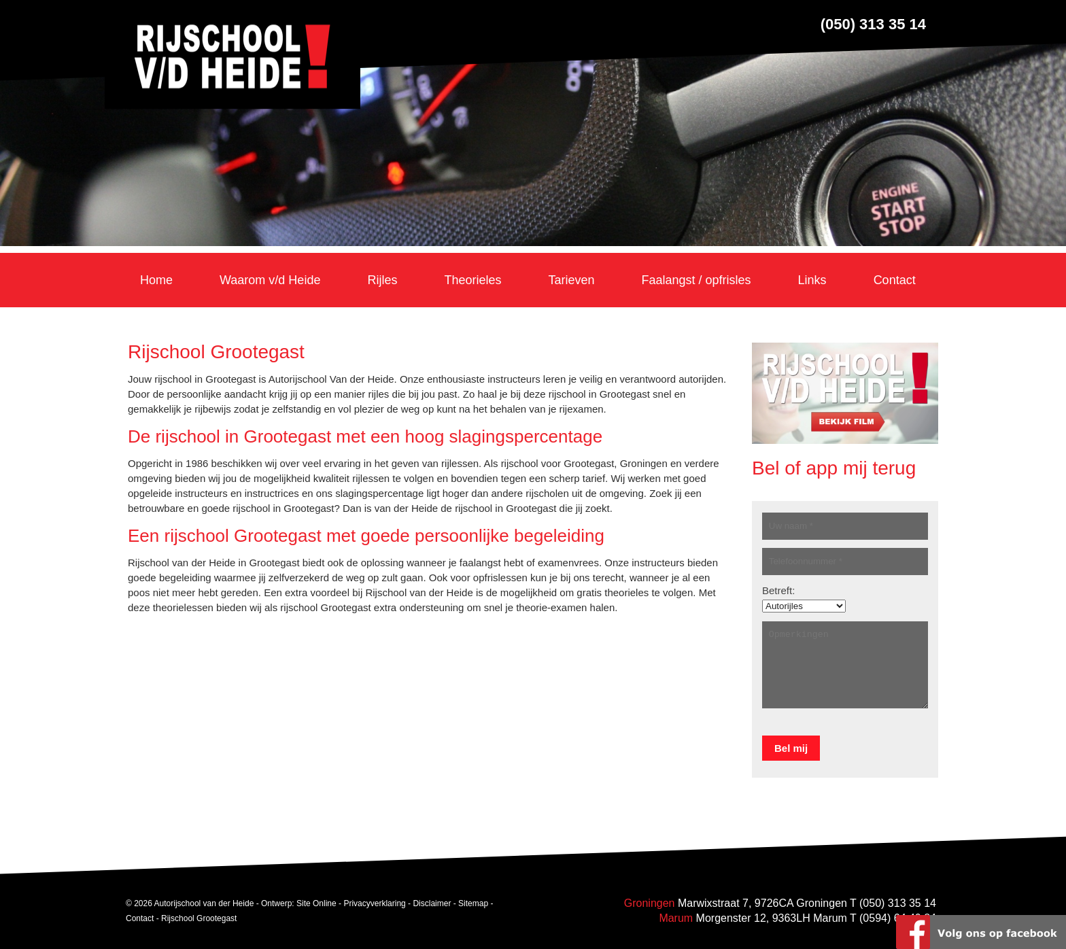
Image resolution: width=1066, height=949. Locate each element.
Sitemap (473, 903)
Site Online (316, 903)
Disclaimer (432, 903)
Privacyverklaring (374, 903)
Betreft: (778, 590)
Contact (140, 918)
